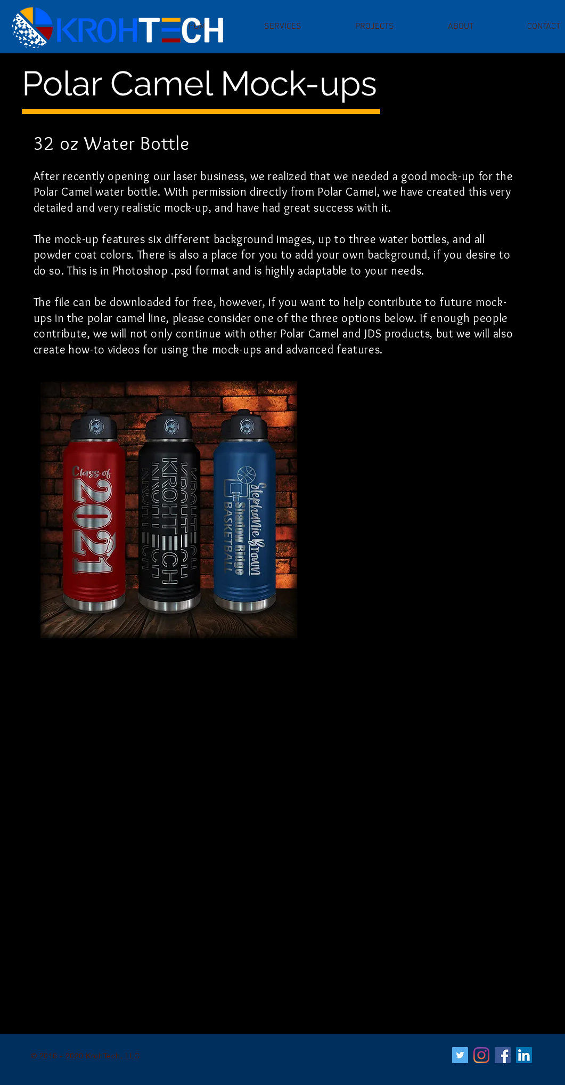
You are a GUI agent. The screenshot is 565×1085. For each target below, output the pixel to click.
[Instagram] (481, 1055)
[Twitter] (460, 1055)
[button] (283, 27)
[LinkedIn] (524, 1055)
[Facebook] (503, 1055)
